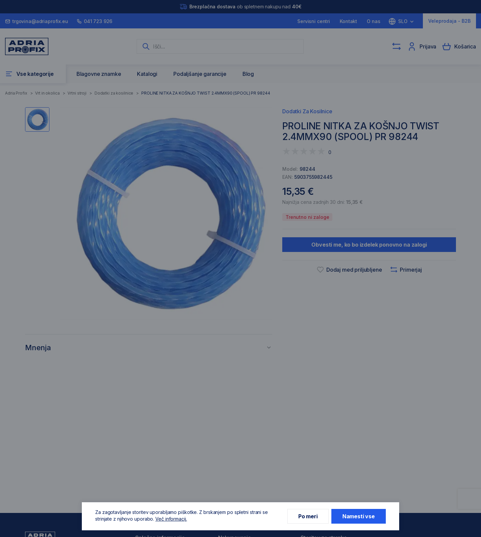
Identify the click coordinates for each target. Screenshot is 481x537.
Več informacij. (171, 519)
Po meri (308, 516)
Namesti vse (358, 516)
